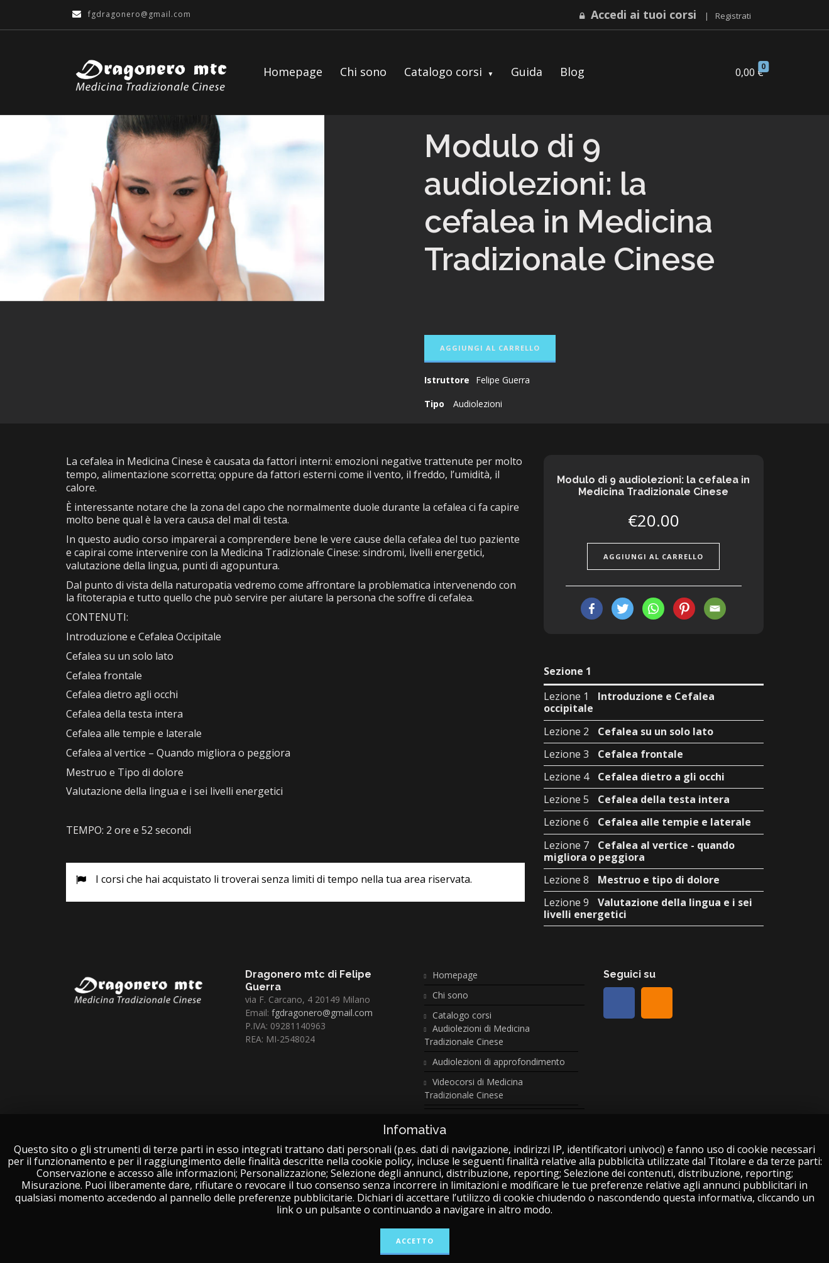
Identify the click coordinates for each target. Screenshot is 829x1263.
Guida (526, 71)
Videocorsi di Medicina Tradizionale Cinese (474, 1088)
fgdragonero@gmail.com (322, 1013)
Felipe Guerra (503, 380)
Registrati (733, 15)
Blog (572, 71)
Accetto (415, 1240)
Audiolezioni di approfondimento (498, 1062)
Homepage (292, 71)
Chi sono (363, 71)
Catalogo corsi (443, 71)
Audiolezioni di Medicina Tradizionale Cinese (477, 1034)
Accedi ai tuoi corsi (643, 14)
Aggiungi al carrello (490, 348)
